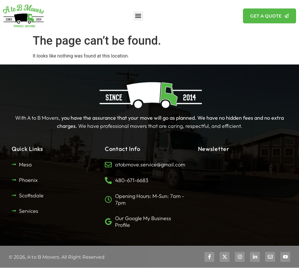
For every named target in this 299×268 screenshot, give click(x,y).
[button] (138, 16)
